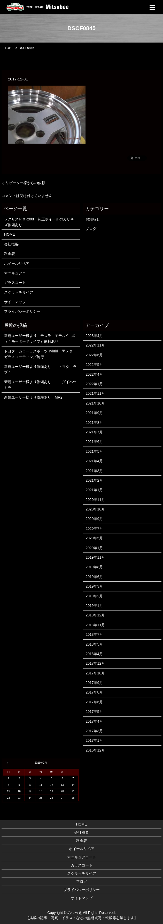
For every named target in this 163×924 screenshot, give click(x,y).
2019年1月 (94, 606)
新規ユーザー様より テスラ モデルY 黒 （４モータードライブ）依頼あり (40, 338)
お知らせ (93, 219)
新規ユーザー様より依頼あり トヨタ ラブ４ (40, 369)
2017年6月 (94, 702)
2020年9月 (94, 519)
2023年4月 (94, 336)
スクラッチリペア (18, 292)
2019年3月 (94, 586)
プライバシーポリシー (22, 311)
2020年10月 (95, 509)
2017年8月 (94, 692)
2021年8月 (94, 422)
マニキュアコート (18, 273)
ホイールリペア (16, 263)
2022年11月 (95, 345)
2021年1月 (94, 490)
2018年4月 (94, 654)
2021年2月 (94, 480)
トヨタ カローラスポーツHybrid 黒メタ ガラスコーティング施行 (40, 354)
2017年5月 (94, 712)
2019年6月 (94, 577)
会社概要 (11, 244)
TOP (8, 48)
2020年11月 (95, 500)
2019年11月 (95, 557)
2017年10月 (95, 673)
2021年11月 (95, 393)
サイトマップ (15, 302)
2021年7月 (94, 432)
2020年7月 (94, 528)
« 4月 (8, 762)
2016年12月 (95, 750)
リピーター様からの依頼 (25, 183)
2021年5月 (94, 451)
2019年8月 (94, 567)
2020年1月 (94, 548)
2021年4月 (94, 461)
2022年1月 (94, 384)
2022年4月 (94, 374)
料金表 (9, 254)
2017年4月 (94, 721)
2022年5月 (94, 364)
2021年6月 (94, 442)
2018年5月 (94, 644)
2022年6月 (94, 355)
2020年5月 (94, 538)
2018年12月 (95, 615)
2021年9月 (94, 413)
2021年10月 (95, 403)
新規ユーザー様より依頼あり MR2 (33, 397)
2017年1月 (94, 740)
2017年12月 (95, 663)
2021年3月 (94, 471)
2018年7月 (94, 634)
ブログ (91, 229)
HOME (9, 234)
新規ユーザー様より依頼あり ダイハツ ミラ (40, 385)
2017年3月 (94, 731)
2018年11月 (95, 625)
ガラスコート (15, 282)
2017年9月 (94, 683)
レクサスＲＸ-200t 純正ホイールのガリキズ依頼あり (39, 222)
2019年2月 (94, 596)
